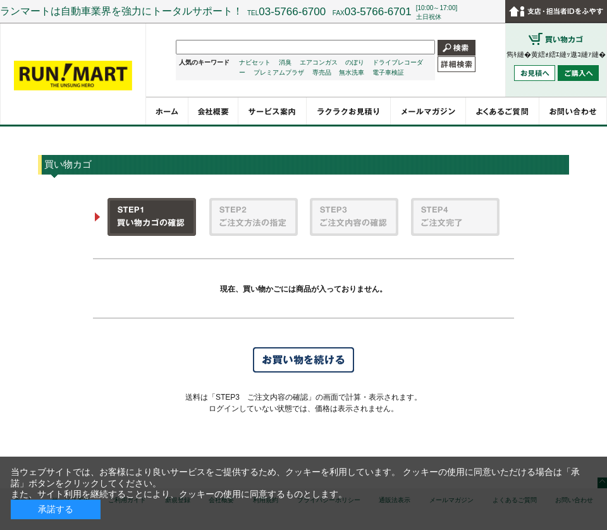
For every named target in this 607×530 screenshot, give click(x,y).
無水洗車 (351, 72)
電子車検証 (388, 72)
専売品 (321, 72)
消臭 (285, 62)
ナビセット (255, 62)
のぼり (354, 62)
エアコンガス (319, 62)
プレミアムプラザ (279, 72)
